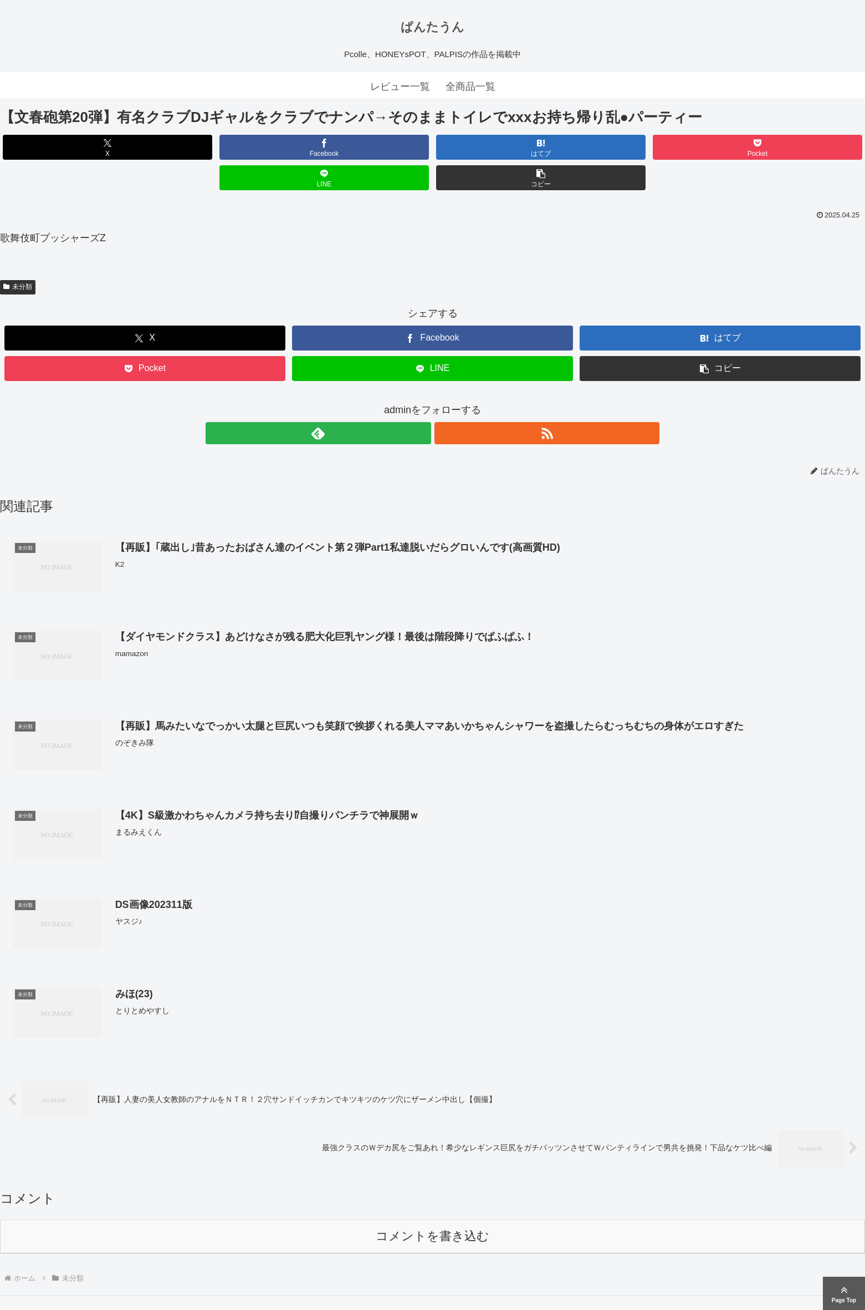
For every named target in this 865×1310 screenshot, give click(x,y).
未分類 (17, 256)
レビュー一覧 (400, 86)
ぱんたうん (432, 27)
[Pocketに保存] (505, 147)
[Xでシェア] (69, 147)
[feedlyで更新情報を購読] (420, 403)
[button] (795, 147)
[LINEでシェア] (650, 147)
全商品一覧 (470, 86)
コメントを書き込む (432, 1207)
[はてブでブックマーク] (360, 147)
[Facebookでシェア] (214, 147)
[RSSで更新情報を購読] (445, 403)
